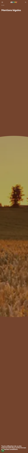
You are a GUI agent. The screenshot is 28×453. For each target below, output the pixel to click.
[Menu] (2, 2)
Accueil (2, 5)
